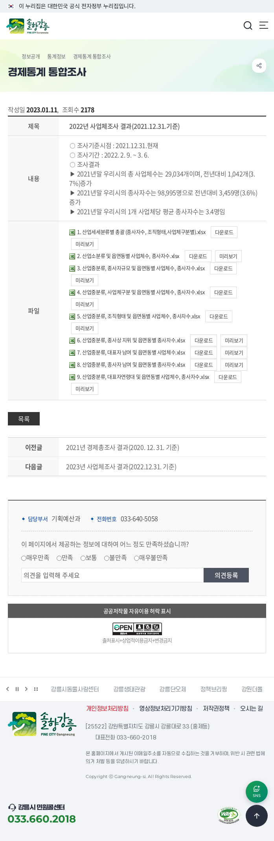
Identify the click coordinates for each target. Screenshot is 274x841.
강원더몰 (252, 689)
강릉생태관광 (129, 689)
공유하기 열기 (259, 66)
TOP (257, 816)
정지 (17, 689)
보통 (91, 557)
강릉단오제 (172, 689)
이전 (7, 689)
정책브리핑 (213, 689)
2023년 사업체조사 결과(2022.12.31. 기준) (121, 466)
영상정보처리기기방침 (165, 708)
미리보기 (84, 244)
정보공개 (31, 56)
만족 (67, 557)
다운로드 (224, 232)
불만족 (118, 557)
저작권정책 (216, 708)
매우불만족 (153, 557)
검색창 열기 (248, 25)
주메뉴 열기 (264, 25)
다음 (26, 689)
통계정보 (56, 56)
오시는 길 (251, 708)
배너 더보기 (35, 689)
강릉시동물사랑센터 (75, 689)
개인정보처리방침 (107, 708)
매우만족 (37, 557)
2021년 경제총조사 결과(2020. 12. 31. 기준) (122, 447)
